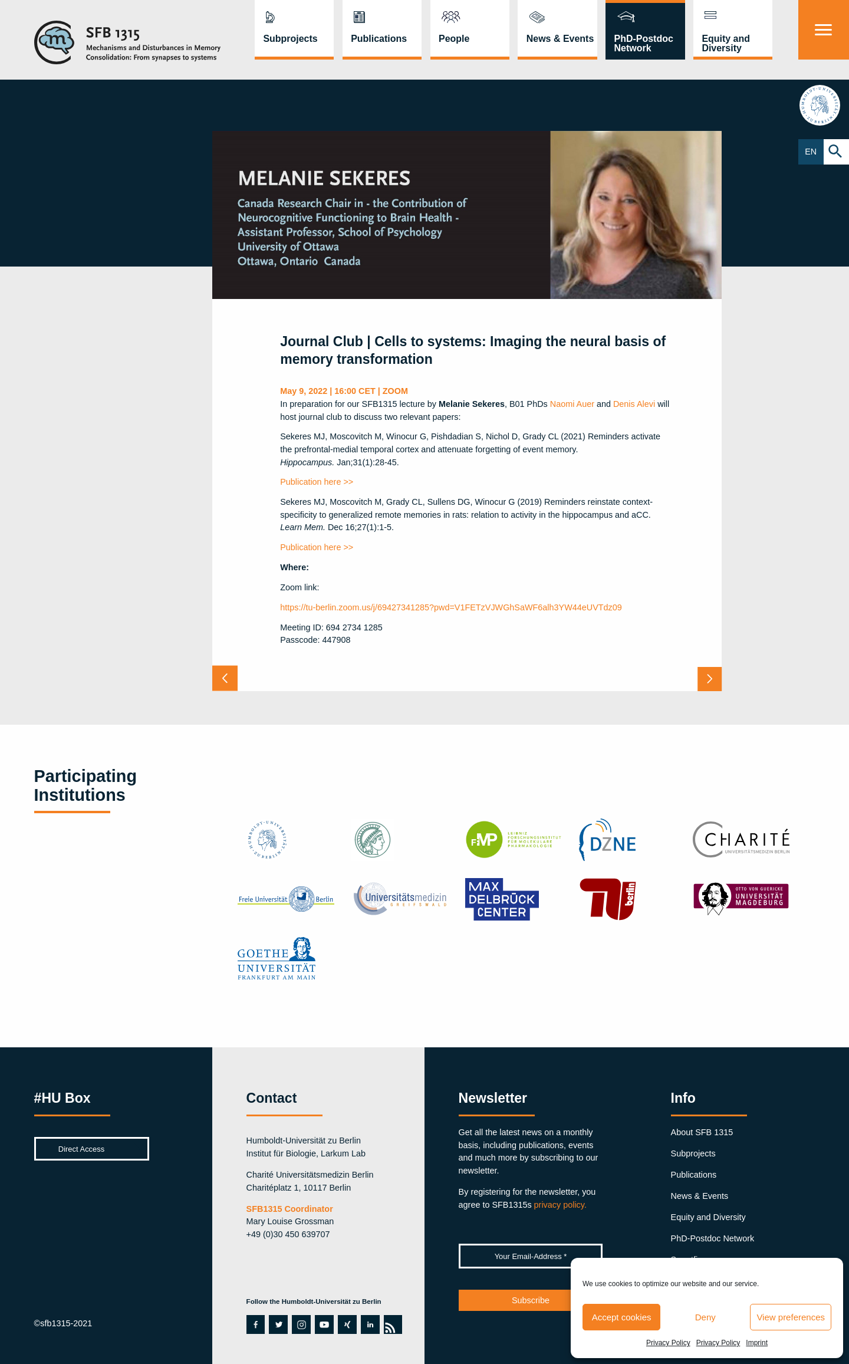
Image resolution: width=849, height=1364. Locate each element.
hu (823, 105)
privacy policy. (560, 1204)
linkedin (370, 1324)
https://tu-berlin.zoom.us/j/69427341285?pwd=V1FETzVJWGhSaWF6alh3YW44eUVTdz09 (451, 607)
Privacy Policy (668, 1343)
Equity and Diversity (726, 43)
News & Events (560, 39)
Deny (705, 1317)
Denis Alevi (634, 404)
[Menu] (823, 30)
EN (811, 151)
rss (390, 1324)
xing (346, 1324)
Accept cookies (621, 1317)
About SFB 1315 (702, 1132)
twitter (278, 1324)
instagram (301, 1324)
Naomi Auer (572, 404)
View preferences (790, 1317)
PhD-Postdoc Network (643, 43)
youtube (321, 1324)
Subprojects (290, 39)
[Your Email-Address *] (531, 1256)
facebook (252, 1324)
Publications (379, 39)
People (454, 39)
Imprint (757, 1343)
